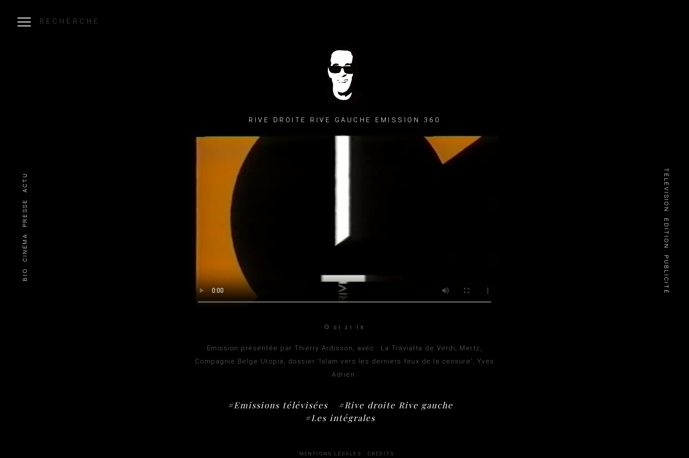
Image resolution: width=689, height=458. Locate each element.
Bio (25, 274)
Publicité (666, 274)
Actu (25, 182)
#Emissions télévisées (278, 405)
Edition (666, 233)
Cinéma (25, 247)
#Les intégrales (340, 417)
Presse (25, 213)
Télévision (666, 190)
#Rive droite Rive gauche (395, 405)
